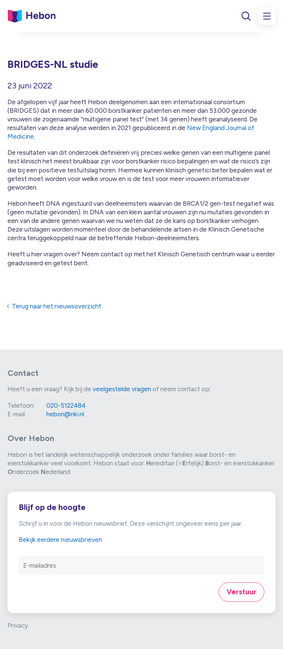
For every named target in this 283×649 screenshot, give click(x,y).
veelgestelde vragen (122, 389)
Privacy (17, 625)
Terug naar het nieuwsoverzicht (56, 306)
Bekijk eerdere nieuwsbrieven (60, 539)
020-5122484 (66, 405)
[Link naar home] (31, 16)
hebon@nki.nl (65, 414)
